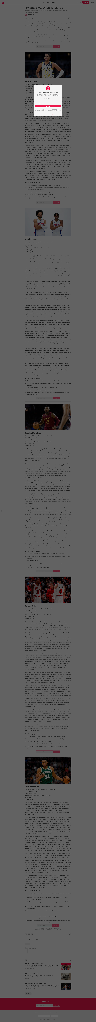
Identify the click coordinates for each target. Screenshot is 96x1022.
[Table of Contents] (1, 511)
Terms (51, 1012)
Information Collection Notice (47, 110)
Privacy (48, 1012)
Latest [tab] (29, 960)
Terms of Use (54, 109)
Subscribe (85, 2)
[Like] (26, 19)
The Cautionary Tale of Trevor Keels (35, 984)
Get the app (54, 1016)
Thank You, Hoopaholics (32, 974)
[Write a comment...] (49, 950)
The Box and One (31, 14)
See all (28, 993)
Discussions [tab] (34, 960)
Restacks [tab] (33, 944)
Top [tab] (26, 960)
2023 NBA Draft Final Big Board (34, 964)
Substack (42, 1019)
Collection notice (57, 1012)
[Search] (77, 2)
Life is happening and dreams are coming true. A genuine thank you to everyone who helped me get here (41, 976)
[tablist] (30, 944)
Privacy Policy (58, 110)
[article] (48, 966)
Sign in (92, 2)
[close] (60, 87)
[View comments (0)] (29, 19)
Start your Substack (44, 1016)
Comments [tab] (27, 944)
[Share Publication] (80, 2)
